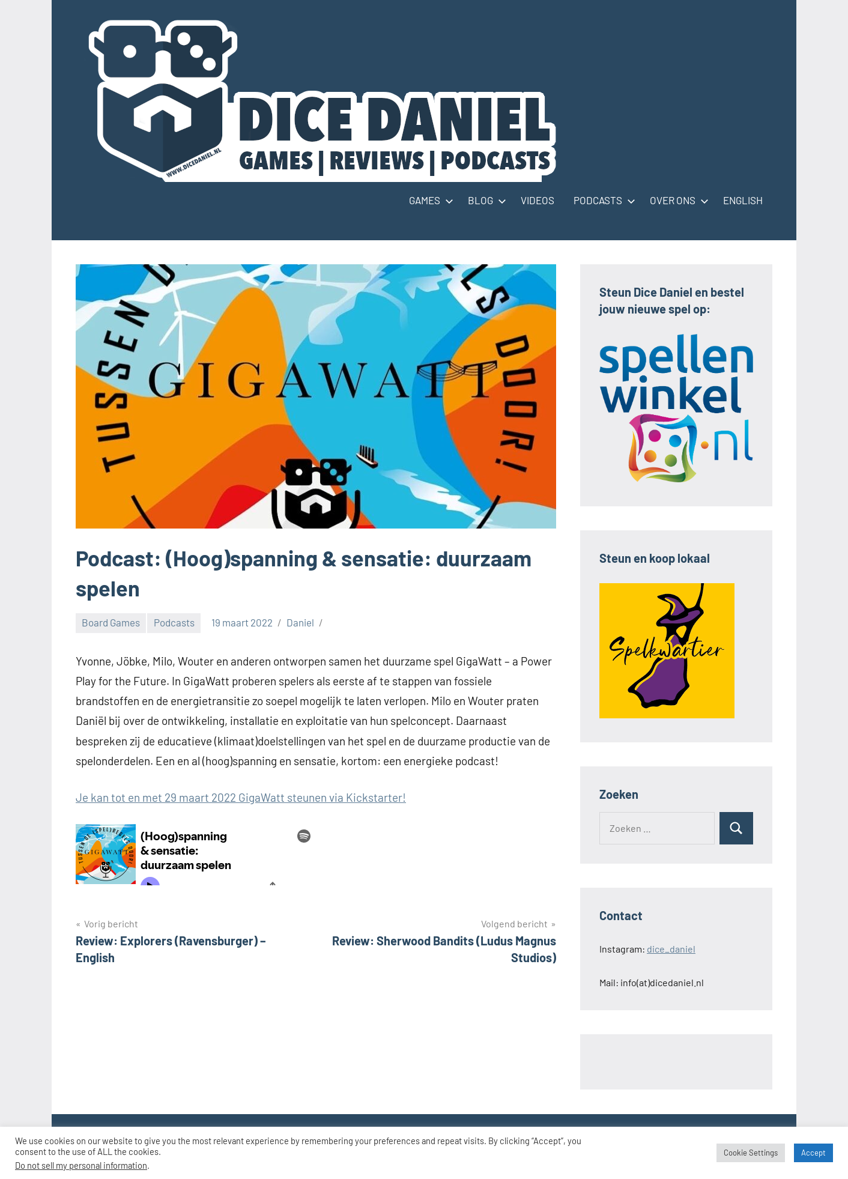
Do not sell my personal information (81, 1165)
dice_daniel (671, 948)
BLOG (484, 200)
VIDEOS (537, 200)
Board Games (111, 622)
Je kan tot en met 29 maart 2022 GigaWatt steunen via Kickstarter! (241, 797)
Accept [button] (813, 1152)
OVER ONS (677, 200)
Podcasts (174, 622)
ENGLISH (743, 200)
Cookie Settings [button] (751, 1152)
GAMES (429, 200)
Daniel (300, 622)
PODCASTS (602, 200)
